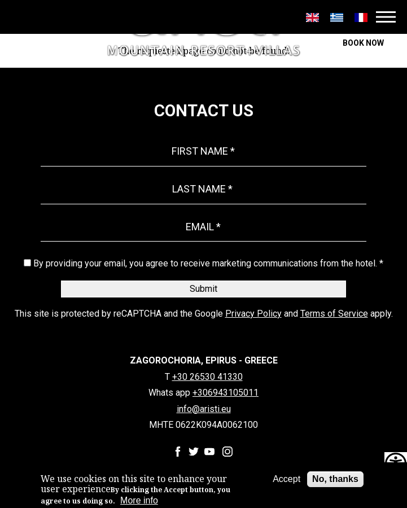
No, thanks (335, 479)
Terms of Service (334, 313)
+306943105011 (225, 393)
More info (139, 500)
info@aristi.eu (204, 409)
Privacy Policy (253, 313)
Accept (286, 479)
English (312, 17)
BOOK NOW (363, 42)
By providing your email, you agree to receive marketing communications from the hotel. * (208, 263)
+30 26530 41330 (207, 377)
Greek (336, 17)
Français (361, 17)
